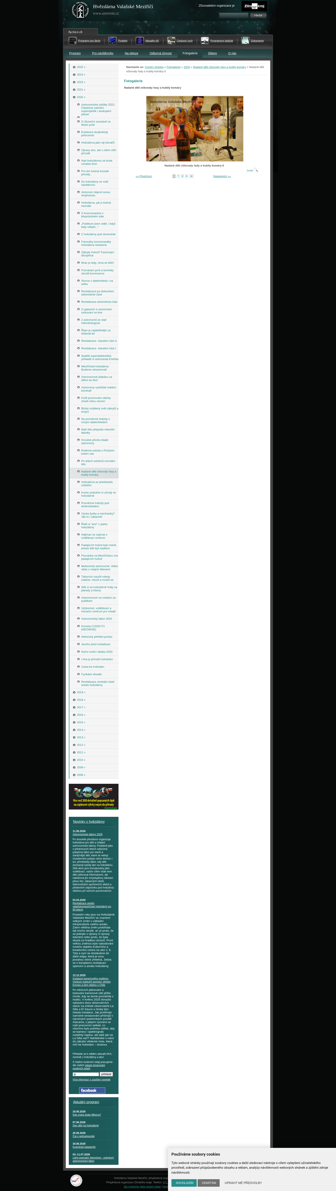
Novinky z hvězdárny (89, 821)
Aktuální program (86, 1102)
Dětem (212, 53)
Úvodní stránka (154, 67)
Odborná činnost (161, 53)
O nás (232, 53)
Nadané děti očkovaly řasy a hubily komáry (219, 67)
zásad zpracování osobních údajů (89, 1067)
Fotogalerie (174, 67)
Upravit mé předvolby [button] (243, 1183)
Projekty (122, 40)
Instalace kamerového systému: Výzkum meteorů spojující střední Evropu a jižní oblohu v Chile (92, 982)
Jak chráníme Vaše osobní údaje (142, 1186)
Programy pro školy (89, 40)
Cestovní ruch (185, 40)
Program (75, 53)
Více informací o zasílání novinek (91, 1079)
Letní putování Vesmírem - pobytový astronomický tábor (93, 1159)
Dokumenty (257, 40)
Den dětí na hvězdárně (86, 1125)
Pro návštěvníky (103, 53)
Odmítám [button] (209, 1183)
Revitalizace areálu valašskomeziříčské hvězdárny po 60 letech (92, 906)
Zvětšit (252, 170)
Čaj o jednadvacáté (84, 1136)
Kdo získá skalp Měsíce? (87, 1114)
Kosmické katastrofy (84, 1147)
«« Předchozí (144, 176)
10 (191, 176)
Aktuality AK (152, 40)
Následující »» (222, 176)
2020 (187, 67)
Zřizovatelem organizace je (216, 5)
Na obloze (131, 53)
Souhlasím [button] (184, 1183)
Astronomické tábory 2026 (87, 834)
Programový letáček (221, 40)
